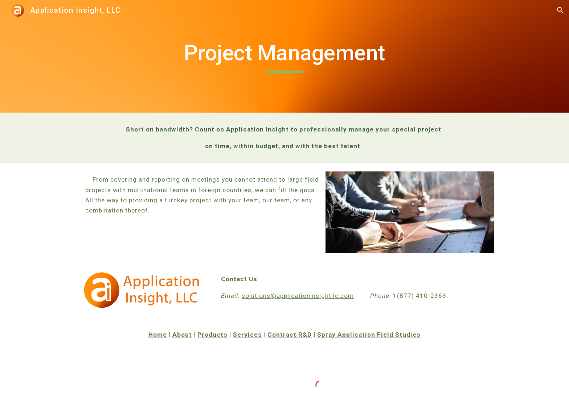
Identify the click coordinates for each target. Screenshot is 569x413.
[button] (560, 10)
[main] (284, 56)
